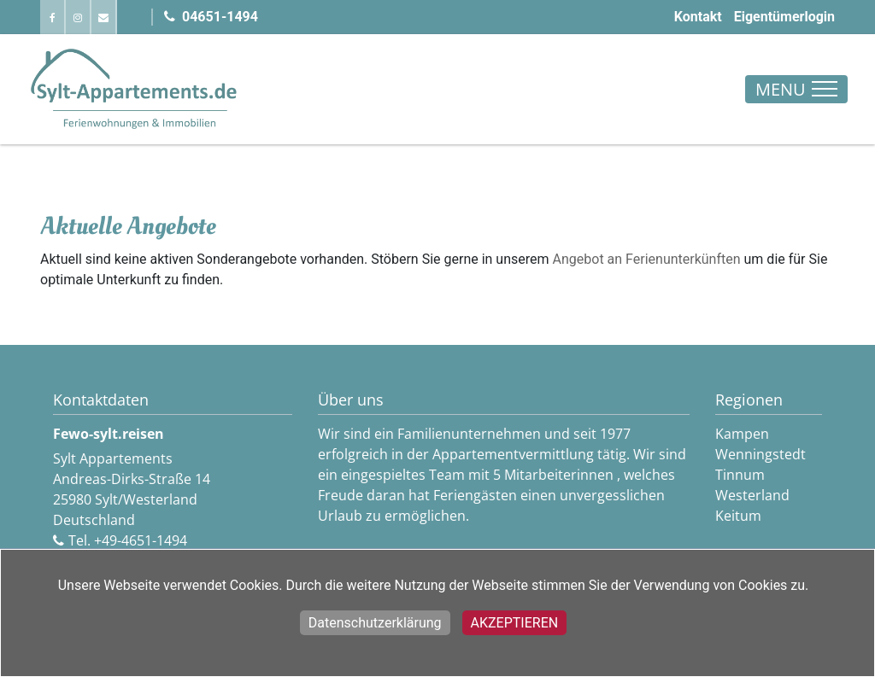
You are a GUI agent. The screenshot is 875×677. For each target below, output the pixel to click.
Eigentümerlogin (784, 17)
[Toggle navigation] (796, 89)
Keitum (738, 515)
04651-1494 (211, 17)
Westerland (752, 495)
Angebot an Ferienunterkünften (647, 259)
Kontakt (698, 17)
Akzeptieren (515, 623)
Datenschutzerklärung (375, 623)
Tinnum (740, 474)
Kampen (742, 433)
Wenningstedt (760, 454)
